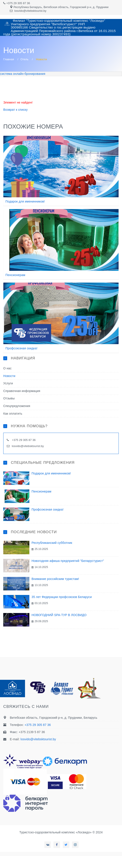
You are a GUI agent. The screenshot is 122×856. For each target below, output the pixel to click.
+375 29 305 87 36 (18, 3)
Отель (24, 59)
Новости (9, 376)
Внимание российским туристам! (55, 579)
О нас (7, 368)
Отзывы (9, 398)
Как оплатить (12, 413)
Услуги (8, 383)
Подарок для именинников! (25, 201)
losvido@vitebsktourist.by (30, 10)
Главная (8, 59)
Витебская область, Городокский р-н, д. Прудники (76, 7)
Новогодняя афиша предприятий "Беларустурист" (68, 561)
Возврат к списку (15, 109)
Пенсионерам (15, 275)
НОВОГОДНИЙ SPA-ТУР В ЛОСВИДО (59, 615)
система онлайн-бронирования (22, 73)
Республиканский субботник (52, 542)
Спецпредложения (16, 406)
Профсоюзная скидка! (21, 348)
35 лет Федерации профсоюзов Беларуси (62, 597)
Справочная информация (21, 391)
